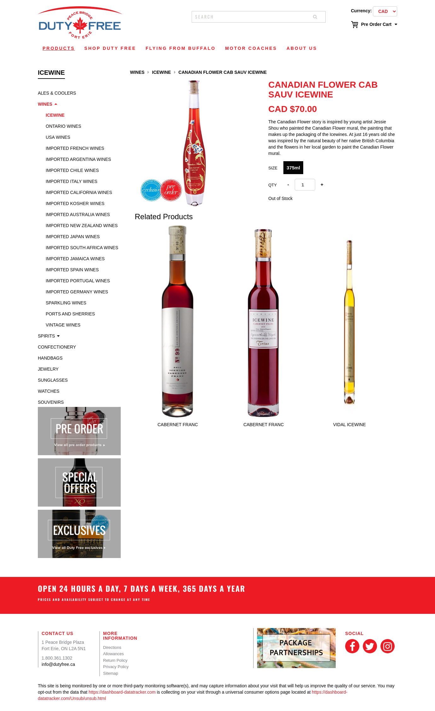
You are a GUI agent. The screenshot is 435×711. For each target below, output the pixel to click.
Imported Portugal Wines (78, 280)
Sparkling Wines (66, 302)
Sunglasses (53, 380)
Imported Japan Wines (73, 236)
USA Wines (58, 137)
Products (59, 48)
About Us (302, 48)
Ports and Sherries (70, 313)
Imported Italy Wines (71, 181)
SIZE (272, 168)
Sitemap (110, 673)
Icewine (55, 115)
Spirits (46, 335)
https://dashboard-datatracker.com (122, 692)
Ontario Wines (63, 126)
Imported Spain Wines (72, 269)
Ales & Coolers (57, 93)
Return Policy (115, 660)
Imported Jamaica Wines (75, 258)
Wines (45, 104)
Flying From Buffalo (181, 48)
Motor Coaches (251, 48)
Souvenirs (51, 402)
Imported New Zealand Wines (82, 225)
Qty (272, 185)
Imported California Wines (79, 192)
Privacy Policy (116, 666)
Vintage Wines (63, 324)
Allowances (113, 653)
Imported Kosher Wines (75, 203)
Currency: (361, 10)
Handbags (50, 358)
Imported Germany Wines (77, 291)
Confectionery (57, 347)
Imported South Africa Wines (82, 247)
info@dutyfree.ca (58, 664)
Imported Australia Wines (78, 214)
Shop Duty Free (110, 48)
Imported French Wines (75, 148)
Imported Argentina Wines (78, 159)
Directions (112, 647)
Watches (48, 391)
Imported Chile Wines (72, 170)
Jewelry (48, 369)
